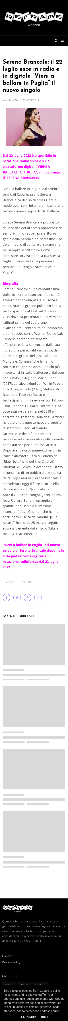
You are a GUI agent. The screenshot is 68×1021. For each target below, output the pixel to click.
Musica (10, 582)
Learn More (28, 1017)
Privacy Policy (11, 962)
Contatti (7, 956)
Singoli (27, 582)
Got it (45, 1017)
